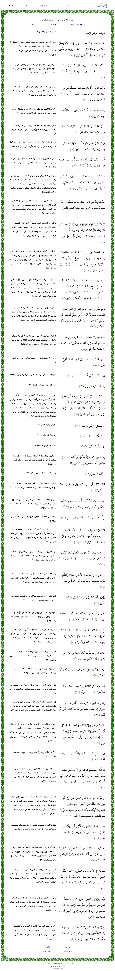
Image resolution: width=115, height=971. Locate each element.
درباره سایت (69, 963)
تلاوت (53, 24)
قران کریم (62, 966)
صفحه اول (83, 5)
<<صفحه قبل (68, 951)
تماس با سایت (46, 963)
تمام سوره (67, 947)
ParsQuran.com (57, 968)
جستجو (33, 24)
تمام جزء (47, 947)
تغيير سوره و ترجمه (78, 24)
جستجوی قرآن (44, 5)
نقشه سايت (58, 963)
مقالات (26, 5)
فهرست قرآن (64, 5)
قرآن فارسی (54, 966)
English (10, 5)
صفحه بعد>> (46, 951)
